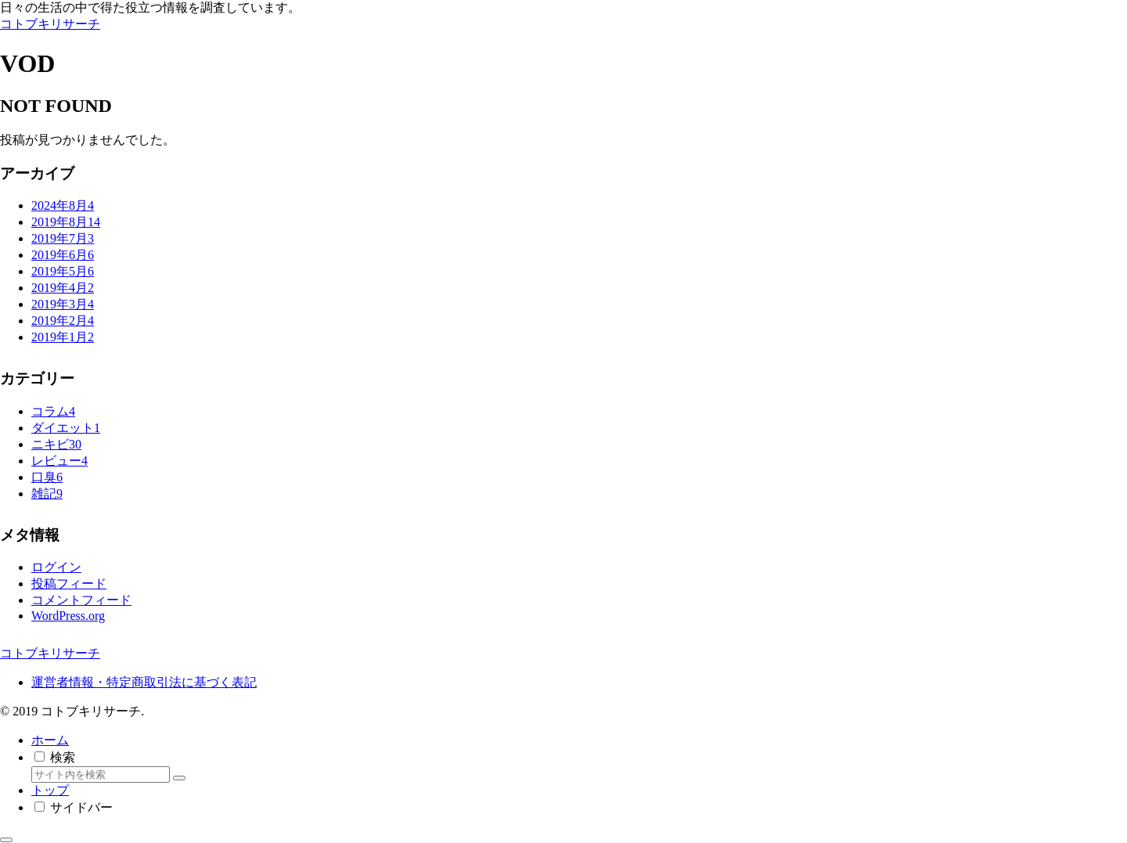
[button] (179, 778)
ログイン (56, 567)
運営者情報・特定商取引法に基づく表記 (144, 682)
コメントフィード (81, 600)
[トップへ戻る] (6, 840)
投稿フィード (68, 583)
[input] (100, 774)
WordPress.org (68, 615)
